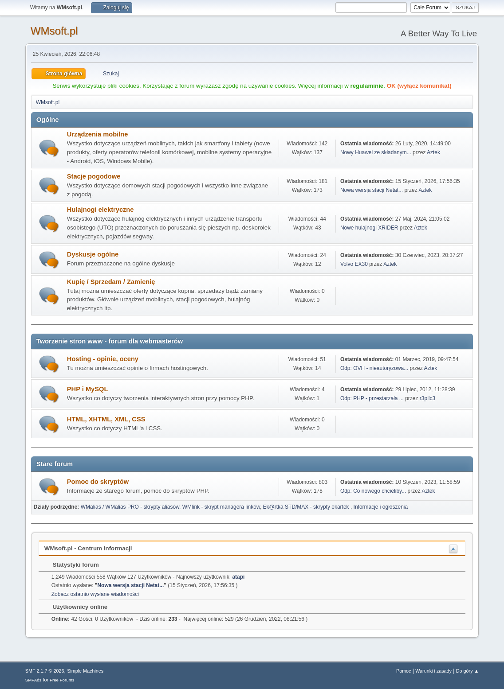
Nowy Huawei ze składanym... (375, 152)
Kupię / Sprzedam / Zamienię (111, 281)
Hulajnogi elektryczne (100, 209)
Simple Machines (85, 670)
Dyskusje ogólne (92, 254)
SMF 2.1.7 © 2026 (44, 670)
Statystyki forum (71, 564)
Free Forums (62, 679)
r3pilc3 (427, 398)
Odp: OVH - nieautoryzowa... (374, 368)
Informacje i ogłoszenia (381, 507)
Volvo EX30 (354, 264)
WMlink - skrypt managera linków (221, 507)
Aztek (433, 152)
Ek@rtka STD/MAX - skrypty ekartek (306, 507)
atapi (238, 577)
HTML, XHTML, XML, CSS (106, 419)
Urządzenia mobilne (97, 134)
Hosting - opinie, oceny (102, 358)
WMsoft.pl (54, 31)
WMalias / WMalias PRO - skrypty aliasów (130, 507)
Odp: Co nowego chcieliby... (373, 491)
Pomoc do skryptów (98, 481)
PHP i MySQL (87, 389)
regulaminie (366, 85)
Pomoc (403, 670)
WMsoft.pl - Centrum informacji (88, 548)
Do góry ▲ (467, 670)
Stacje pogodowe (94, 176)
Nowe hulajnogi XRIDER (369, 228)
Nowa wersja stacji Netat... (371, 190)
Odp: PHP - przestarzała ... (372, 398)
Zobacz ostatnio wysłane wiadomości (95, 594)
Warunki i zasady (433, 670)
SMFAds (33, 679)
